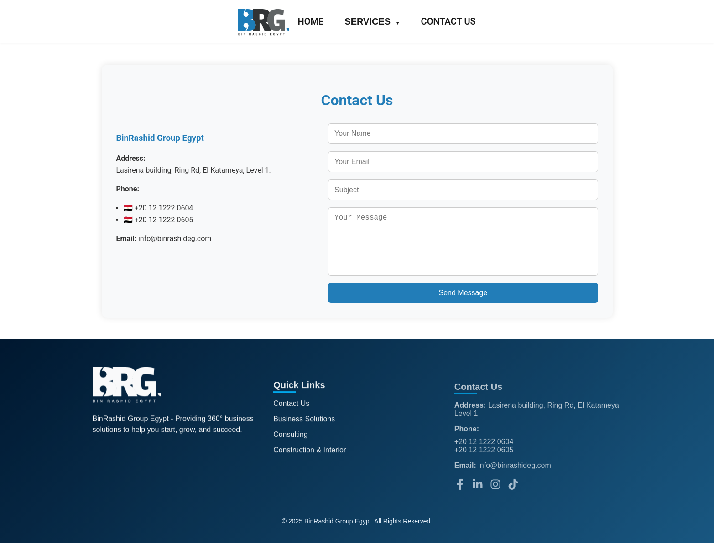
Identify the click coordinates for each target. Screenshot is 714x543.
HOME (311, 21)
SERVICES (372, 21)
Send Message (463, 293)
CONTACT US (448, 21)
